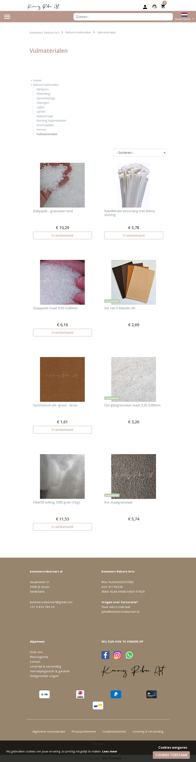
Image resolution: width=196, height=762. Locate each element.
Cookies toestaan (171, 755)
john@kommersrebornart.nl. (120, 612)
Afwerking (43, 94)
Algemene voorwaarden (48, 731)
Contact (35, 661)
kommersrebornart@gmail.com (51, 602)
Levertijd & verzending (45, 666)
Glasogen (42, 102)
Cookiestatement (114, 731)
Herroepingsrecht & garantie (50, 671)
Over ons (36, 652)
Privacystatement (84, 731)
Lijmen (40, 111)
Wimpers (42, 89)
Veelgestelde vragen (44, 676)
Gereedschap (45, 98)
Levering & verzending (148, 731)
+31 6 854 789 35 (42, 607)
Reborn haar (44, 116)
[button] (184, 16)
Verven (41, 129)
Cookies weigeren (172, 747)
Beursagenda (39, 657)
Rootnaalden (45, 125)
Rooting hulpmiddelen (51, 120)
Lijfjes (40, 107)
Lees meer (109, 751)
